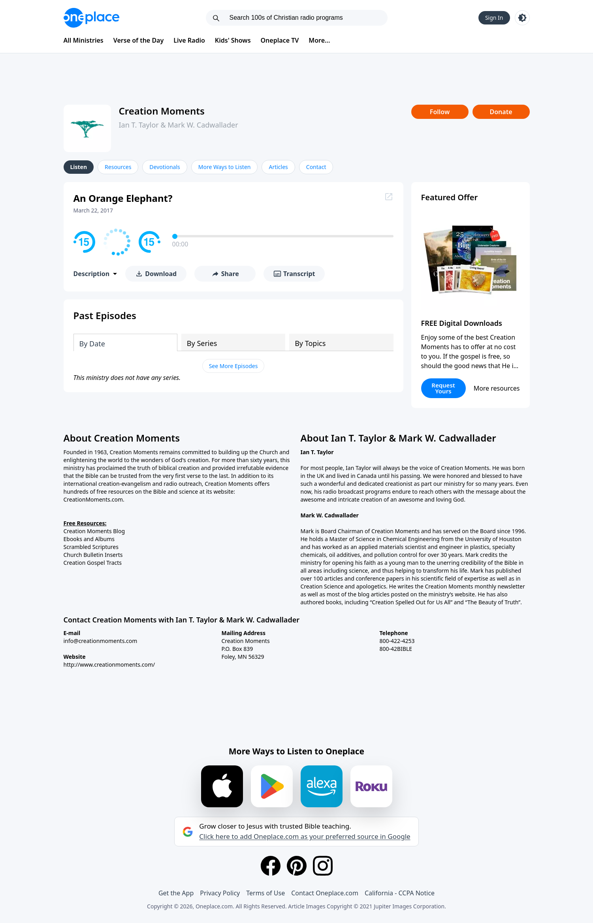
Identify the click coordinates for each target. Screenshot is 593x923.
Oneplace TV (280, 40)
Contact (316, 167)
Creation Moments (162, 110)
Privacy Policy (220, 893)
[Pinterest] (297, 866)
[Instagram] (323, 866)
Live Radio (189, 40)
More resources (497, 388)
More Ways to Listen (224, 167)
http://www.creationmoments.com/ (109, 664)
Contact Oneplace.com (324, 893)
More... (319, 40)
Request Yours (443, 388)
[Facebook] (270, 866)
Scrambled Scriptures (91, 547)
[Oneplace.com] (91, 18)
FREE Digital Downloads (462, 323)
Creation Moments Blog (94, 531)
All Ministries (84, 40)
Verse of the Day (138, 40)
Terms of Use (265, 893)
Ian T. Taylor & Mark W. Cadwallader (178, 125)
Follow (440, 111)
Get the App (176, 893)
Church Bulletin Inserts (93, 554)
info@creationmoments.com (100, 641)
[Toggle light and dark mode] (522, 17)
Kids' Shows (233, 40)
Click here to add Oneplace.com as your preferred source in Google (304, 836)
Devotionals (164, 167)
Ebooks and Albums (89, 539)
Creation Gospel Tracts (93, 562)
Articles (278, 167)
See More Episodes (233, 366)
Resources (118, 167)
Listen (78, 167)
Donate (500, 111)
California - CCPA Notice (400, 893)
